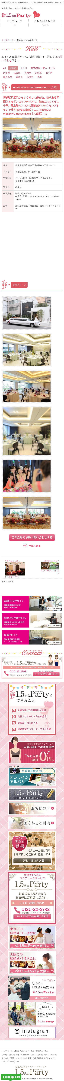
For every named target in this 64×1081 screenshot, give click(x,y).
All (4, 68)
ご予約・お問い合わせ (10, 1055)
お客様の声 (25, 1055)
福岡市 (13, 68)
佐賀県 (17, 72)
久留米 (6, 72)
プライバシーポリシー (10, 1062)
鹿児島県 (7, 77)
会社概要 (27, 1058)
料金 (41, 1051)
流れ (46, 1051)
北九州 (23, 68)
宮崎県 (19, 77)
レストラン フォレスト (50, 571)
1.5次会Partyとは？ (21, 1051)
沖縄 (39, 77)
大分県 (38, 72)
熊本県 (49, 72)
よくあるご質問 (8, 1058)
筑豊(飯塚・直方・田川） (43, 68)
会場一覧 (34, 1051)
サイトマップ (48, 1058)
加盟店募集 (37, 1058)
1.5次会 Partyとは (45, 23)
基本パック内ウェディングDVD (43, 1055)
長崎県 (27, 72)
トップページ (14, 23)
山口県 (30, 77)
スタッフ (19, 1058)
